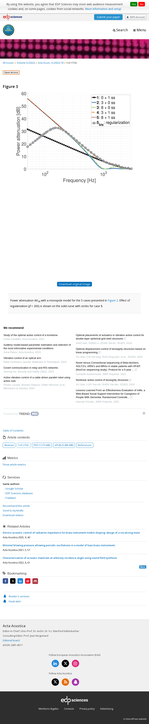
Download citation (13, 515)
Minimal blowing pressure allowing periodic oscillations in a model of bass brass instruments (59, 545)
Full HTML (23, 445)
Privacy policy (87, 708)
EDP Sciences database (19, 493)
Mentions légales (49, 708)
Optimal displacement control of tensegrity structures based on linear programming (111, 351)
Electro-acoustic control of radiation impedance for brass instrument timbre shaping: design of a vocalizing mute (71, 532)
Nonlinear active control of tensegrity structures (104, 380)
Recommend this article (16, 506)
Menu (141, 30)
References (85, 445)
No (142, 4)
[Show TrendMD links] (144, 413)
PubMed (11, 498)
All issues (8, 62)
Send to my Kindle (13, 510)
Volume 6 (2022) (26, 62)
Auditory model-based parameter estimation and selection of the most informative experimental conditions (37, 346)
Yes (134, 4)
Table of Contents (13, 430)
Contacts (69, 708)
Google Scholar (14, 488)
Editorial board (11, 640)
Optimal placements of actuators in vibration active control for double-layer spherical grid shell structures (110, 337)
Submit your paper (108, 17)
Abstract (9, 445)
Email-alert (12, 601)
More (142, 567)
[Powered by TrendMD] (21, 414)
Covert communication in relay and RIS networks (30, 367)
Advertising (106, 708)
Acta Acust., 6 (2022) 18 (50, 62)
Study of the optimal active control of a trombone (30, 335)
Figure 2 (113, 300)
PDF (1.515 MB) (42, 445)
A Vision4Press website (134, 718)
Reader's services (16, 596)
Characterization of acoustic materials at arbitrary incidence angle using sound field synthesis (60, 558)
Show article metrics (14, 464)
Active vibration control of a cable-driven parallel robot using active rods (36, 379)
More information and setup (103, 9)
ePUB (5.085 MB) (64, 445)
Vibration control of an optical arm (22, 358)
